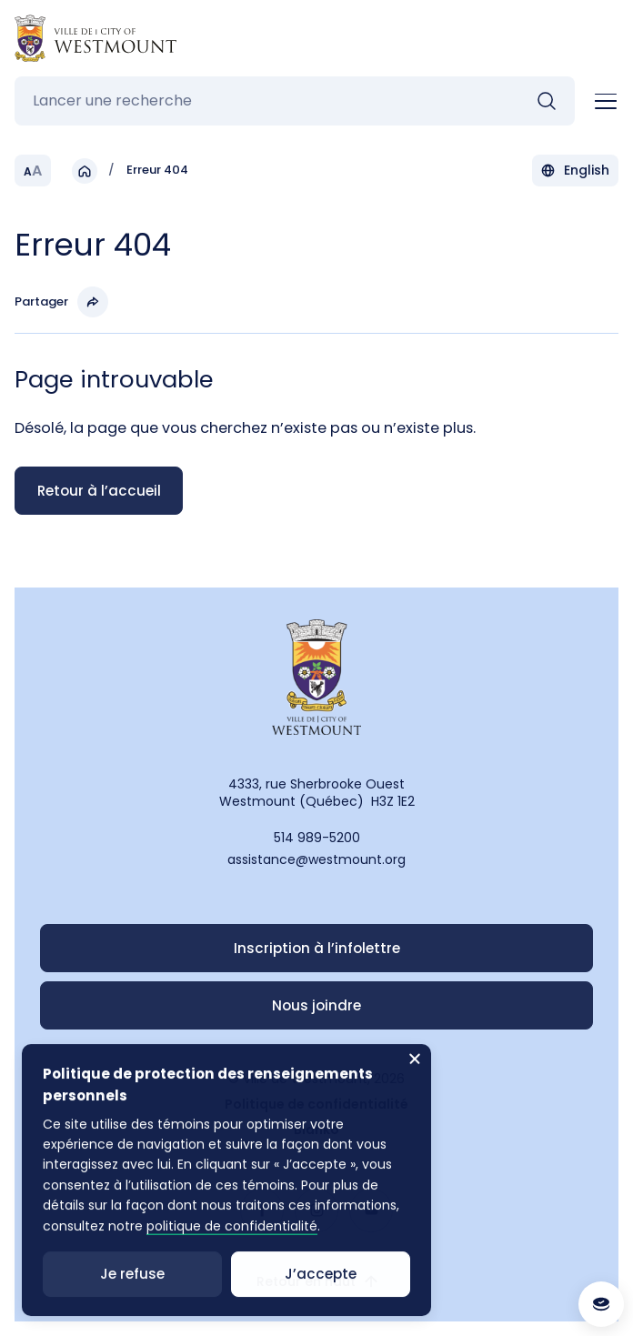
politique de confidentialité (231, 1245)
